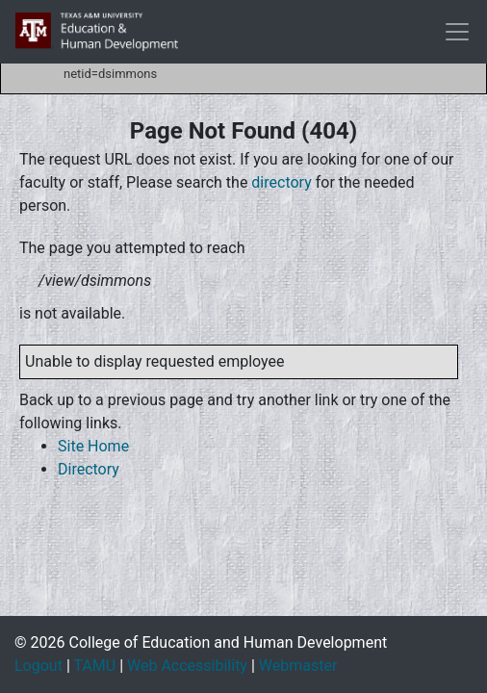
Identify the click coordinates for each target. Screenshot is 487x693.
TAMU (94, 665)
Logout (38, 665)
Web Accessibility (187, 665)
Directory (88, 469)
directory (281, 182)
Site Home (93, 446)
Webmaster (298, 665)
